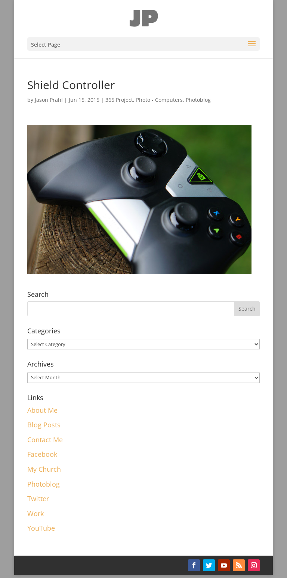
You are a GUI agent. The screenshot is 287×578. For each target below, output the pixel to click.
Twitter (38, 498)
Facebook (42, 454)
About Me (42, 410)
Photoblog (198, 99)
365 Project (119, 99)
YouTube (41, 528)
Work (35, 513)
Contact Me (45, 439)
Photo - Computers (159, 99)
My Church (44, 469)
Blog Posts (44, 424)
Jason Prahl (49, 99)
